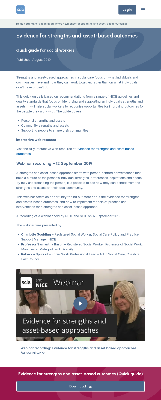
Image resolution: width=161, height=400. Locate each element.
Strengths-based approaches (44, 23)
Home (19, 23)
